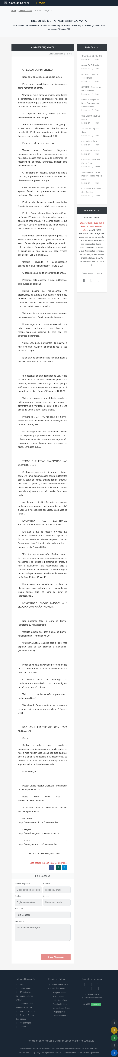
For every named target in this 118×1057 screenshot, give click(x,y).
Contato (21, 1027)
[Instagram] (91, 984)
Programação (23, 1023)
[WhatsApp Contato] (91, 988)
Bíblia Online (58, 996)
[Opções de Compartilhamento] (114, 1037)
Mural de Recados (25, 1011)
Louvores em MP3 (60, 1016)
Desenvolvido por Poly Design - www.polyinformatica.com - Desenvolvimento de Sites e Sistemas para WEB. (59, 1053)
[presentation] (50, 947)
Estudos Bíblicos (25, 11)
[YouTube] (85, 988)
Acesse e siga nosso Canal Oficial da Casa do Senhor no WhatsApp (59, 1041)
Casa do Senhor (16, 2)
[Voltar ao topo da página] (114, 1022)
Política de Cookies (91, 1049)
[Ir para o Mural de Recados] (114, 1030)
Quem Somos (23, 988)
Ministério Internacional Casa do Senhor (34, 1049)
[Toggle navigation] (110, 2)
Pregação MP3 (59, 1012)
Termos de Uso (91, 994)
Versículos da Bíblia (61, 1008)
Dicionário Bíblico (60, 1000)
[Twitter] (97, 984)
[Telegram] (98, 988)
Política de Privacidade (91, 998)
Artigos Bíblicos (59, 993)
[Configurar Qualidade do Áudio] (114, 1045)
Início (13, 11)
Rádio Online (23, 992)
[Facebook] (84, 984)
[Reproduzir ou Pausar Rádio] (114, 1052)
